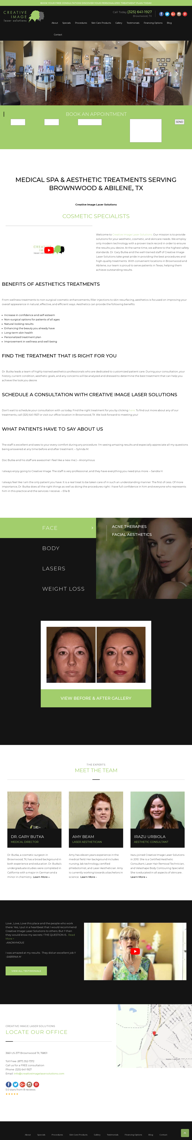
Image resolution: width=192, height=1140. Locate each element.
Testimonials (133, 23)
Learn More (87, 876)
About (55, 23)
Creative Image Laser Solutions (132, 234)
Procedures (81, 23)
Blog (169, 23)
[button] (14, 73)
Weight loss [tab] (63, 589)
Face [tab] (50, 528)
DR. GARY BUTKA (27, 836)
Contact (58, 34)
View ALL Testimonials (26, 971)
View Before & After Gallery (96, 698)
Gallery (118, 23)
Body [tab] (51, 548)
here (132, 410)
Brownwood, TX (142, 16)
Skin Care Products (101, 23)
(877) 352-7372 (25, 1061)
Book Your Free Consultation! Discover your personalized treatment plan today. (96, 3)
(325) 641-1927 (139, 12)
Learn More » (41, 876)
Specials (66, 23)
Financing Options (153, 23)
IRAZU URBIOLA (150, 836)
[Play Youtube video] (49, 250)
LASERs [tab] (54, 568)
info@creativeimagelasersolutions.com (39, 1073)
